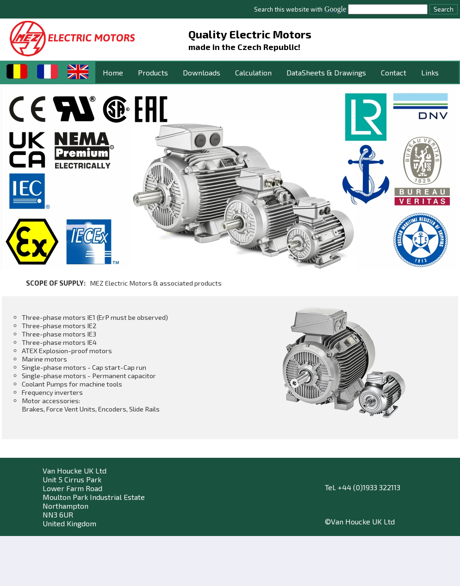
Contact (393, 72)
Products (153, 72)
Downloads (201, 72)
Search (444, 9)
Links (430, 72)
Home (113, 72)
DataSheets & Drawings (326, 72)
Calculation (253, 72)
